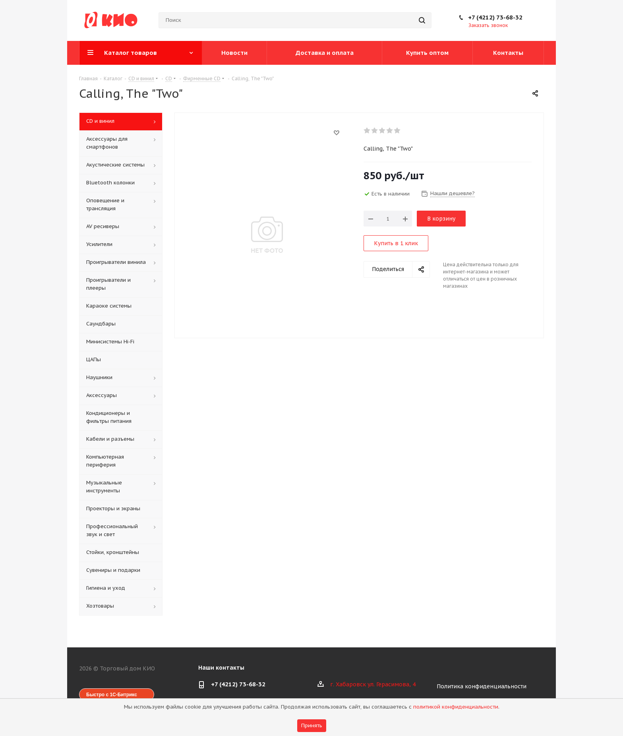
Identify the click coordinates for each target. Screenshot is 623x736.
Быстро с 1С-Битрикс (111, 694)
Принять (311, 725)
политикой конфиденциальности (455, 706)
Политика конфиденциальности (481, 686)
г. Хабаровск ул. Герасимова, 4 (373, 684)
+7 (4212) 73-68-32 (495, 17)
